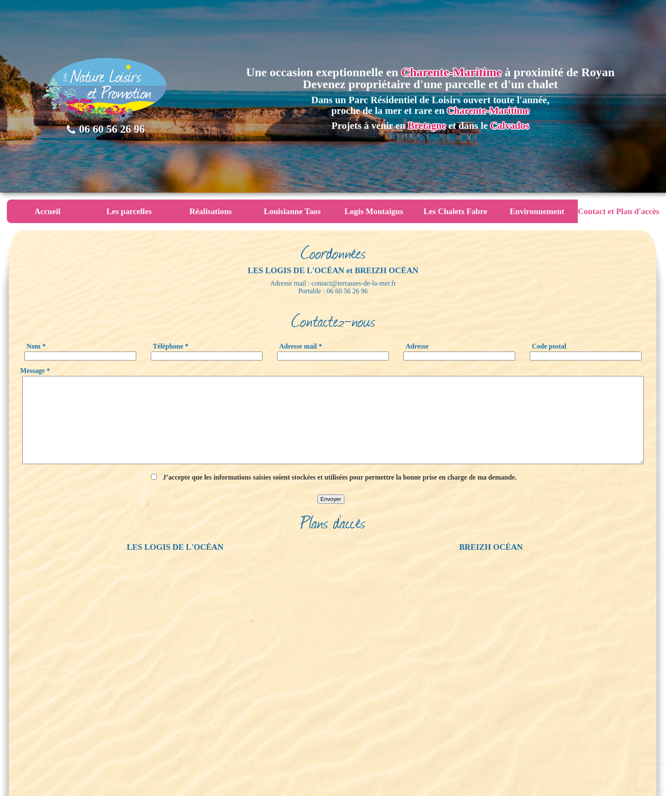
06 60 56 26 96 (106, 129)
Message (35, 370)
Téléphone (170, 346)
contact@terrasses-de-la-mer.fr (353, 283)
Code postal (549, 346)
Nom (36, 346)
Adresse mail (300, 346)
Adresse (417, 346)
